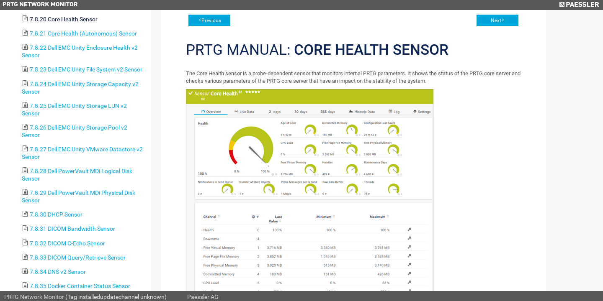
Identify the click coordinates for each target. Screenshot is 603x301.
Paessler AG (203, 296)
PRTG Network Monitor (34, 296)
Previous (211, 20)
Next (496, 20)
